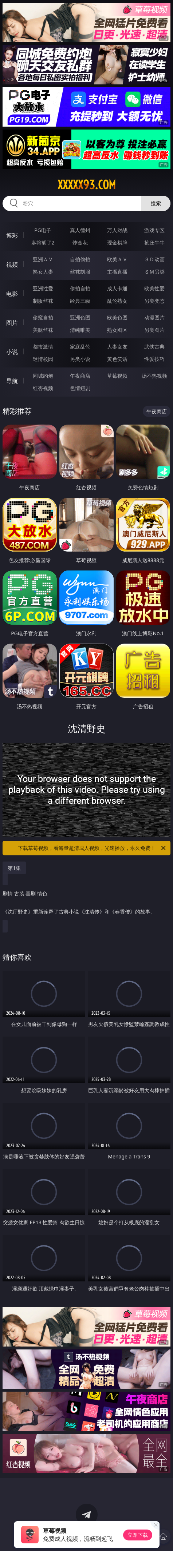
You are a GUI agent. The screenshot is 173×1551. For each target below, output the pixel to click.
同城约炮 (43, 375)
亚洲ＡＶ (43, 259)
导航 (12, 381)
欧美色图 (117, 317)
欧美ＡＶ (117, 259)
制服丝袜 (43, 300)
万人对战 (117, 230)
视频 (12, 265)
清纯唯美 (80, 329)
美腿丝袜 (43, 329)
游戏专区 (154, 230)
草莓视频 (117, 375)
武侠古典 (154, 346)
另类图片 (154, 329)
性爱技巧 (154, 358)
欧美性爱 (154, 288)
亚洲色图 (80, 317)
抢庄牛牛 (154, 242)
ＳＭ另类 (154, 271)
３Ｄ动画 (154, 259)
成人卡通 (117, 288)
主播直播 (117, 271)
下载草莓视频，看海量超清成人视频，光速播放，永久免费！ (92, 848)
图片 (12, 323)
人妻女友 (117, 346)
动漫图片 (154, 317)
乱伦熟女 (117, 300)
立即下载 (137, 1534)
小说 (12, 352)
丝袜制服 (80, 271)
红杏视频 (43, 388)
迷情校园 (43, 358)
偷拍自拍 (80, 288)
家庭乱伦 (80, 346)
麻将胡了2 (43, 242)
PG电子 (42, 230)
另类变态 (154, 300)
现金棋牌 (117, 242)
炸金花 (80, 242)
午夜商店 (80, 375)
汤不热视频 (154, 375)
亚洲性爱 (43, 288)
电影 (12, 294)
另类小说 (80, 358)
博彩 (12, 235)
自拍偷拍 (80, 259)
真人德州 (80, 230)
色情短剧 (80, 388)
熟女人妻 (43, 271)
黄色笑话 (117, 358)
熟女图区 (117, 329)
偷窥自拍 (43, 317)
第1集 (14, 867)
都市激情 (43, 346)
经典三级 (80, 300)
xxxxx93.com (87, 185)
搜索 (156, 203)
